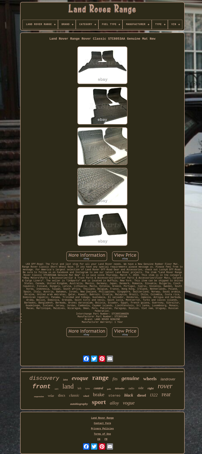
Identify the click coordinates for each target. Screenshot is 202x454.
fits (115, 378)
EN (98, 439)
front (41, 386)
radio (131, 388)
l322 (154, 394)
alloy (114, 403)
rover (165, 386)
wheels (150, 378)
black (128, 395)
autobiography (79, 403)
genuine (130, 378)
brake (98, 394)
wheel (86, 396)
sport (99, 401)
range (100, 377)
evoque (80, 378)
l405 (57, 389)
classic (74, 395)
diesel (141, 395)
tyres (87, 388)
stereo (114, 396)
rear (166, 394)
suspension (39, 396)
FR (106, 439)
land (68, 386)
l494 (65, 379)
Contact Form (102, 423)
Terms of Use (102, 434)
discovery (44, 378)
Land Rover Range (102, 418)
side (140, 388)
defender (120, 388)
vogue (129, 402)
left (79, 388)
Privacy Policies (102, 428)
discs (61, 395)
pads (109, 389)
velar (51, 395)
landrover (168, 379)
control (98, 388)
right (151, 388)
